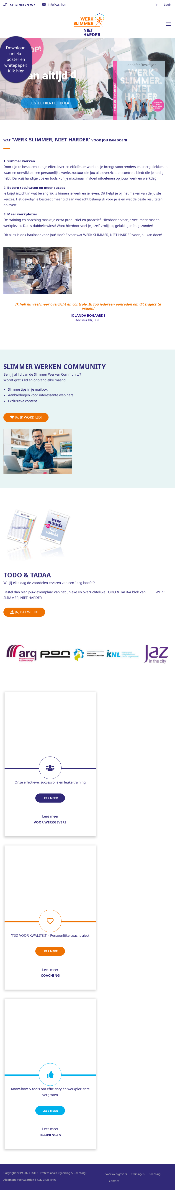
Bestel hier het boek (49, 103)
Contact (114, 1181)
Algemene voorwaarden (18, 1180)
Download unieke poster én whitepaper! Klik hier (15, 59)
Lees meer (50, 798)
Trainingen (137, 1174)
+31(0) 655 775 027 (22, 4)
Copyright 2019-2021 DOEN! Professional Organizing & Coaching (44, 1173)
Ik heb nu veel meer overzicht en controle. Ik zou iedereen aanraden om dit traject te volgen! (88, 306)
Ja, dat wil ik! (24, 612)
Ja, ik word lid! (26, 417)
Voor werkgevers (116, 1174)
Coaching (154, 1174)
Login (168, 4)
